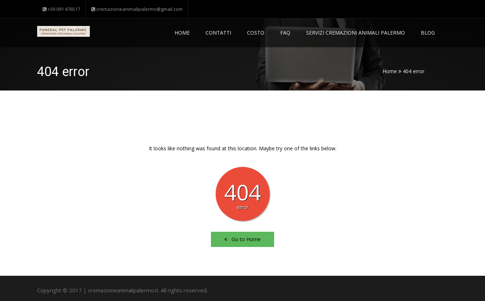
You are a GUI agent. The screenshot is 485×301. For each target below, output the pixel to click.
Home (182, 32)
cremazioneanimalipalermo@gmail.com (136, 9)
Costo (255, 32)
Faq (285, 32)
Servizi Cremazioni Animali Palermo (355, 32)
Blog (428, 32)
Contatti (218, 32)
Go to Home (242, 239)
